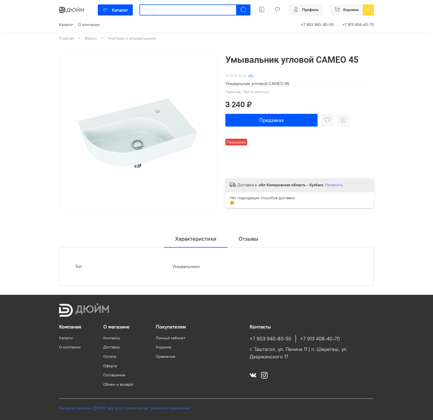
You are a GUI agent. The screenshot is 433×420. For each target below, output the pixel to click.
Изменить (334, 184)
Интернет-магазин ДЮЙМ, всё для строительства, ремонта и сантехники (124, 408)
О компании (89, 24)
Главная (66, 38)
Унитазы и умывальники (131, 38)
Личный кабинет (170, 337)
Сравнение (165, 356)
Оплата (109, 356)
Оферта (110, 365)
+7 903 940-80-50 (317, 24)
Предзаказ (271, 120)
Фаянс (91, 38)
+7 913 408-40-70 (358, 24)
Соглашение (114, 374)
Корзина (163, 347)
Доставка (111, 347)
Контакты (111, 337)
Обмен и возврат (118, 384)
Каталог (115, 10)
